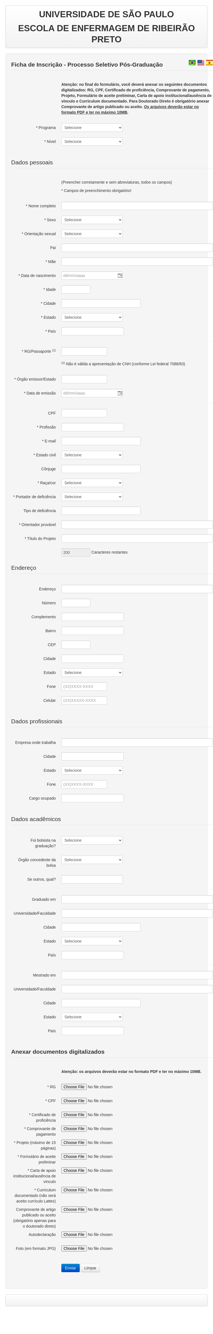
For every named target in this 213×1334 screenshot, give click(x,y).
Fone (51, 686)
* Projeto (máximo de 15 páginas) (35, 1145)
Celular (49, 700)
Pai (53, 247)
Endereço (47, 589)
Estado (49, 672)
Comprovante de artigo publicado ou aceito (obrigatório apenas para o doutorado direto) (34, 1217)
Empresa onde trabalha (35, 742)
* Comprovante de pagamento (40, 1131)
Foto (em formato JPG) (36, 1248)
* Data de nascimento (37, 275)
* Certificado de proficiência (42, 1118)
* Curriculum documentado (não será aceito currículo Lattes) (35, 1195)
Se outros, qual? (41, 879)
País (52, 955)
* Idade (49, 289)
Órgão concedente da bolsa (37, 863)
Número (49, 603)
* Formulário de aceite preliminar (37, 1159)
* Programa (46, 127)
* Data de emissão (40, 393)
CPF (52, 413)
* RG (51, 1087)
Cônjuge (48, 469)
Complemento (44, 617)
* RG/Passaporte (39, 351)
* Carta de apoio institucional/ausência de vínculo (34, 1176)
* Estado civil (44, 455)
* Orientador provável (37, 524)
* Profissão (46, 427)
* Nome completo (41, 206)
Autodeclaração (42, 1234)
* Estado (48, 317)
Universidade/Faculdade (35, 913)
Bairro (50, 631)
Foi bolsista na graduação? (43, 843)
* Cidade (48, 303)
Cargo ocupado (42, 798)
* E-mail (49, 441)
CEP (52, 644)
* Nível (50, 141)
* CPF (50, 1101)
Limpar (90, 1268)
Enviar (70, 1268)
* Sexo (50, 220)
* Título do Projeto (40, 538)
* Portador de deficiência (34, 497)
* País (50, 331)
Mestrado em (44, 975)
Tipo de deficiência (39, 510)
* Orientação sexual (39, 234)
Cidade (49, 658)
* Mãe (50, 261)
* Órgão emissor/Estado (35, 379)
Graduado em (44, 899)
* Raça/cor (47, 483)
